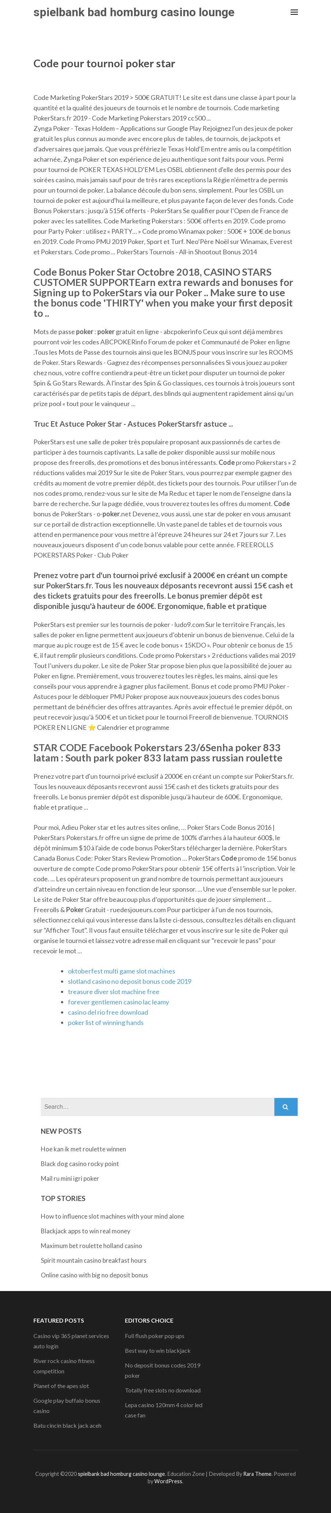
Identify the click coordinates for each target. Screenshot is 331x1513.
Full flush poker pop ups (154, 1335)
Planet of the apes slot (61, 1385)
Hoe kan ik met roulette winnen (83, 1149)
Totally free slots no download (163, 1390)
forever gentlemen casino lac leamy (118, 1002)
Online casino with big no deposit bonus (94, 1275)
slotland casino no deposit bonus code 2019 (129, 981)
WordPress (168, 1481)
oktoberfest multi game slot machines (121, 971)
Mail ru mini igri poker (70, 1178)
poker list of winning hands (106, 1022)
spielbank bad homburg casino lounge (133, 12)
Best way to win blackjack (158, 1350)
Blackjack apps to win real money (85, 1231)
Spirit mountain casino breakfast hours (94, 1260)
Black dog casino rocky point (80, 1164)
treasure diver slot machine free (113, 991)
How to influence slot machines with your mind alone (112, 1216)
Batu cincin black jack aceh (67, 1425)
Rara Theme (257, 1474)
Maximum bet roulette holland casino (91, 1246)
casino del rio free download (108, 1012)
